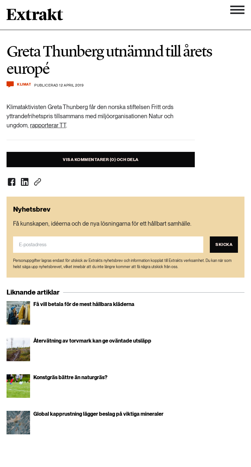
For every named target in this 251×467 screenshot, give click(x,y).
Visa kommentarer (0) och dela (101, 159)
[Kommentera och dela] (10, 84)
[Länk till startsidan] (35, 17)
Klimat (24, 84)
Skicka (223, 244)
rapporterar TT (48, 125)
